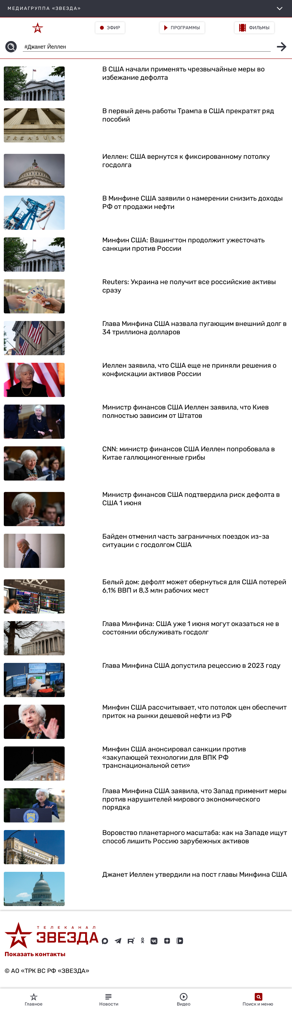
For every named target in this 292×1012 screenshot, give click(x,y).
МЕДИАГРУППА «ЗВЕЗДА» (146, 8)
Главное (34, 1000)
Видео (183, 1000)
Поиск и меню (259, 1000)
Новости (108, 1000)
